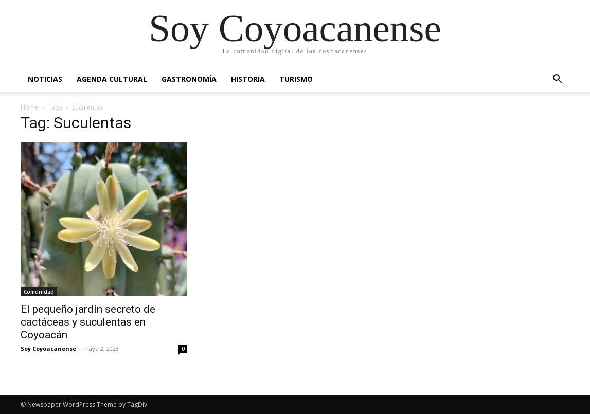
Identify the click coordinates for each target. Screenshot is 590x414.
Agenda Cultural (112, 79)
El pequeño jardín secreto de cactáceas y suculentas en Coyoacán (88, 322)
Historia (248, 79)
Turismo (296, 79)
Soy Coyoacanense (48, 348)
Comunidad (39, 291)
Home (30, 107)
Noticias (45, 79)
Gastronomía (189, 79)
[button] (557, 80)
